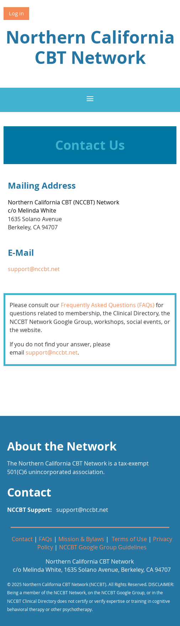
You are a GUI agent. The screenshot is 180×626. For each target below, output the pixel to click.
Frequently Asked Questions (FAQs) (107, 305)
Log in (16, 13)
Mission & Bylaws (81, 539)
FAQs (45, 539)
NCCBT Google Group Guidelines (103, 547)
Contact (22, 539)
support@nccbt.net (34, 269)
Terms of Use (129, 539)
